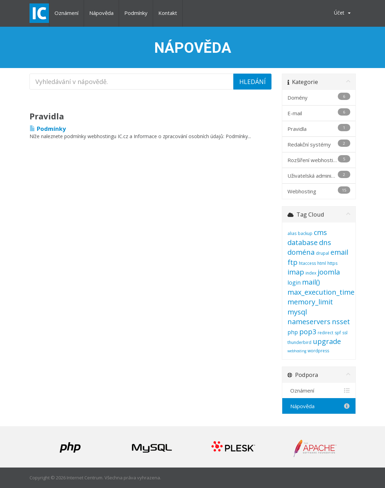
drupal (322, 253)
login (294, 282)
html (321, 263)
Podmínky (136, 12)
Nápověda (101, 12)
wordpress (318, 351)
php (292, 332)
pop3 (307, 331)
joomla (329, 272)
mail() (311, 282)
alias (291, 233)
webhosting (296, 350)
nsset (341, 321)
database (302, 242)
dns (325, 242)
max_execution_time (320, 292)
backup (305, 233)
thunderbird (299, 342)
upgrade (327, 341)
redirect (325, 333)
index (311, 273)
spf (338, 333)
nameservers (308, 321)
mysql (297, 312)
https (332, 263)
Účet (342, 12)
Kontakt (167, 12)
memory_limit (310, 301)
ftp (292, 262)
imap (295, 272)
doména (301, 252)
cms (320, 232)
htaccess (307, 263)
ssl (345, 333)
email (339, 252)
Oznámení (66, 12)
